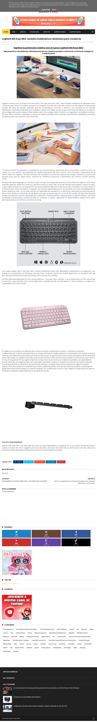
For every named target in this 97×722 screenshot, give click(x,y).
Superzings (6, 641)
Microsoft (6, 638)
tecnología (84, 43)
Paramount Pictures (33, 638)
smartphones (57, 649)
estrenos (29, 649)
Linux (51, 43)
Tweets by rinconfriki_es (10, 585)
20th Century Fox (8, 630)
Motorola (14, 638)
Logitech (56, 43)
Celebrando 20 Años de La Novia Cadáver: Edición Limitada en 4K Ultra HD (40, 707)
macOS (62, 43)
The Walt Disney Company (21, 641)
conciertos (62, 645)
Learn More (45, 10)
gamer (37, 649)
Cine (13, 32)
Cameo (5, 634)
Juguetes (46, 32)
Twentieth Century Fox (39, 641)
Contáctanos (75, 32)
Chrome (33, 43)
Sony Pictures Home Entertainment (80, 638)
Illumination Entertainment (57, 634)
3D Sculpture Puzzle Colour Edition (26, 630)
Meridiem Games (82, 634)
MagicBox (71, 634)
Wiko (15, 645)
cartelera (43, 645)
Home (6, 32)
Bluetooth (27, 43)
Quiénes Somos (60, 32)
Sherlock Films (62, 638)
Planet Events (46, 638)
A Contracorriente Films (47, 630)
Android (21, 43)
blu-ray (29, 645)
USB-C (7, 45)
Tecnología (34, 32)
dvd (11, 649)
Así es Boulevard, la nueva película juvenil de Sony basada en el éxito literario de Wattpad (46, 689)
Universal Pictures (84, 641)
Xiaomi (22, 645)
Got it (54, 10)
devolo (5, 649)
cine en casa (52, 645)
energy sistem (19, 649)
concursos (71, 645)
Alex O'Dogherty (62, 630)
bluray (36, 645)
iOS (44, 43)
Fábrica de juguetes (40, 634)
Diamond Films (20, 634)
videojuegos (7, 652)
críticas (79, 645)
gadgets (39, 43)
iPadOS (47, 43)
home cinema (46, 649)
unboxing (82, 649)
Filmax (30, 634)
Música (23, 32)
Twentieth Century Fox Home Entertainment (62, 641)
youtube (16, 652)
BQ (78, 630)
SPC (54, 638)
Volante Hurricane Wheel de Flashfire (26, 698)
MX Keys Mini (69, 43)
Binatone (84, 630)
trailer (75, 649)
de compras (88, 645)
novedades (77, 43)
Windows (12, 45)
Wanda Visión (7, 645)
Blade (91, 630)
